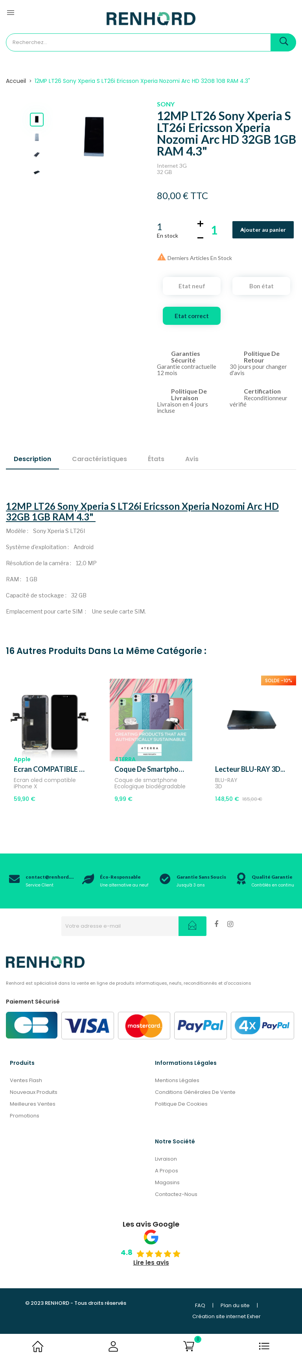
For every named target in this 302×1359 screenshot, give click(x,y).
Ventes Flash (26, 1080)
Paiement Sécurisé (33, 1002)
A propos (166, 1170)
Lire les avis (151, 1262)
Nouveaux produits (33, 1092)
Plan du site (235, 1305)
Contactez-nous (176, 1194)
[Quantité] (214, 230)
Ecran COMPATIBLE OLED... (50, 769)
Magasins (167, 1182)
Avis (192, 458)
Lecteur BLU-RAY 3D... (250, 769)
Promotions (24, 1115)
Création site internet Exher (226, 1316)
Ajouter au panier (263, 229)
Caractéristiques (99, 458)
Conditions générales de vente (195, 1092)
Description (32, 458)
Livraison (166, 1159)
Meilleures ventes (32, 1104)
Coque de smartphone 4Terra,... (151, 769)
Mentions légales (177, 1080)
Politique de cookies (181, 1104)
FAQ (200, 1305)
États (156, 458)
